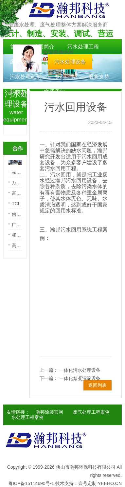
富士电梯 (17, 196)
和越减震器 (17, 238)
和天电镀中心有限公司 (17, 175)
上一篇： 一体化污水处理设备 (70, 370)
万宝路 (17, 185)
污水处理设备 (70, 61)
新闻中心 (20, 92)
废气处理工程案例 (91, 412)
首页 (15, 46)
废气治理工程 (25, 61)
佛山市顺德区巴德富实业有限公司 (17, 217)
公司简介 (43, 46)
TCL (16, 206)
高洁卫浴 (17, 248)
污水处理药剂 (25, 77)
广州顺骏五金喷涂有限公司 (17, 227)
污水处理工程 (83, 46)
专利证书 (64, 77)
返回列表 (97, 385)
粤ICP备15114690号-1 (31, 483)
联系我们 (54, 92)
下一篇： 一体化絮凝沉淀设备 (70, 378)
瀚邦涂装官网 (49, 412)
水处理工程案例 (27, 417)
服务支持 (98, 77)
